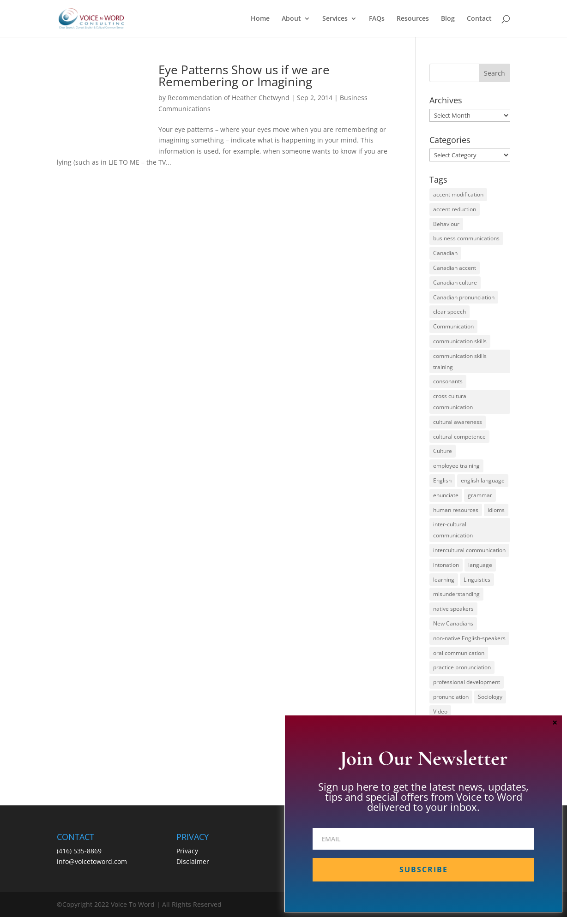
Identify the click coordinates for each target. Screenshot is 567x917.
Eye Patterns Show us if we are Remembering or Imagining (244, 75)
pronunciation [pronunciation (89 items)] (451, 697)
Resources (413, 19)
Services (335, 19)
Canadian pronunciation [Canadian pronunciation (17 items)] (464, 297)
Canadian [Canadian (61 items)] (445, 253)
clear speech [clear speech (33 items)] (449, 312)
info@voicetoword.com (92, 861)
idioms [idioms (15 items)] (496, 510)
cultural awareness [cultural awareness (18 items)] (457, 422)
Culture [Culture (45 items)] (442, 451)
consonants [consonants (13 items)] (448, 381)
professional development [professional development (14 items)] (466, 682)
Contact (479, 19)
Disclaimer (192, 861)
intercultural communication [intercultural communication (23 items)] (469, 550)
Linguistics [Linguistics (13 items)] (477, 580)
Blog (448, 19)
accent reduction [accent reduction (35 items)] (454, 209)
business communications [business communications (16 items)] (466, 238)
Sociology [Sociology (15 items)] (490, 697)
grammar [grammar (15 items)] (480, 495)
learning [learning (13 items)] (443, 580)
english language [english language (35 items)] (483, 480)
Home (260, 19)
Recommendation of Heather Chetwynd (229, 97)
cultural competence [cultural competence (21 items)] (459, 437)
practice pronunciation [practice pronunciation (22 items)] (462, 667)
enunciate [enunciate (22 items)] (445, 495)
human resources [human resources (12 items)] (455, 510)
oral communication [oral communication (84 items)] (458, 653)
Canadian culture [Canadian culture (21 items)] (455, 282)
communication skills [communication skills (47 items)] (460, 341)
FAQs (377, 19)
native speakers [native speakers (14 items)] (453, 609)
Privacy (187, 850)
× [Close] (554, 722)
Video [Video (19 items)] (440, 711)
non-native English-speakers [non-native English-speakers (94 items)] (469, 638)
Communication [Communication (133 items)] (453, 326)
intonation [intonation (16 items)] (446, 565)
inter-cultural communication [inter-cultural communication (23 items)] (453, 529)
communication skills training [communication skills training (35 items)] (460, 361)
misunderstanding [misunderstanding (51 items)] (456, 594)
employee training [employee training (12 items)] (456, 466)
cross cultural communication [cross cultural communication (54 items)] (453, 401)
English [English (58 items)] (442, 480)
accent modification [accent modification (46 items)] (458, 194)
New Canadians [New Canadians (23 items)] (453, 623)
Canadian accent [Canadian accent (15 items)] (454, 268)
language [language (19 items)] (480, 565)
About (291, 19)
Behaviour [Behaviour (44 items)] (446, 224)
